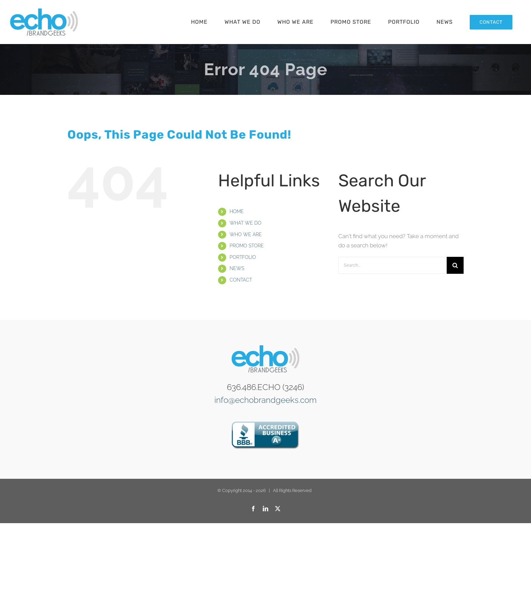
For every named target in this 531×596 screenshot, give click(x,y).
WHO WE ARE (246, 234)
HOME (237, 211)
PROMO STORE (247, 245)
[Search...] (392, 265)
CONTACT (241, 280)
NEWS (237, 268)
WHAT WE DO (245, 223)
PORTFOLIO (243, 257)
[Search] (455, 265)
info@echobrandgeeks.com (265, 400)
